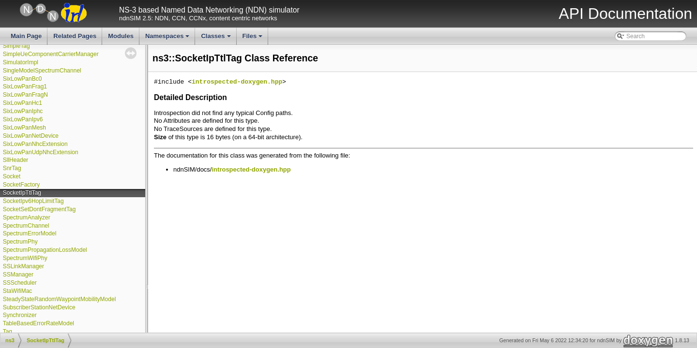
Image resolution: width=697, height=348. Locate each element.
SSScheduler (20, 282)
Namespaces (168, 38)
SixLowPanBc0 (22, 78)
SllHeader (16, 160)
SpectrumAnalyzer (26, 217)
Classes (216, 38)
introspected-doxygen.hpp (237, 82)
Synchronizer (20, 315)
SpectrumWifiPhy (25, 258)
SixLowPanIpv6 (23, 119)
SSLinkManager (23, 266)
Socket (12, 176)
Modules (121, 36)
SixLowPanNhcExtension (35, 144)
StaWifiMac (17, 291)
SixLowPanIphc (23, 111)
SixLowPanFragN (25, 94)
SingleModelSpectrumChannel (42, 70)
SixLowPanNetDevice (31, 135)
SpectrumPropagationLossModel (45, 249)
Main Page (26, 36)
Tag (7, 331)
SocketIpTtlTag (22, 192)
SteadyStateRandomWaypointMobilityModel (59, 299)
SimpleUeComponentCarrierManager (51, 54)
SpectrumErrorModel (30, 233)
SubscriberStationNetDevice (39, 307)
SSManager (18, 274)
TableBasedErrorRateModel (38, 323)
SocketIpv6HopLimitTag (33, 201)
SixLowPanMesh (24, 127)
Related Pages (74, 36)
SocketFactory (21, 184)
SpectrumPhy (20, 241)
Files (253, 38)
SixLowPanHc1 (22, 103)
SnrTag (12, 168)
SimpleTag (16, 46)
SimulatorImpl (20, 62)
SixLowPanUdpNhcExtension (40, 152)
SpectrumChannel (26, 225)
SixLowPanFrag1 (25, 86)
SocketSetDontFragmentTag (39, 209)
